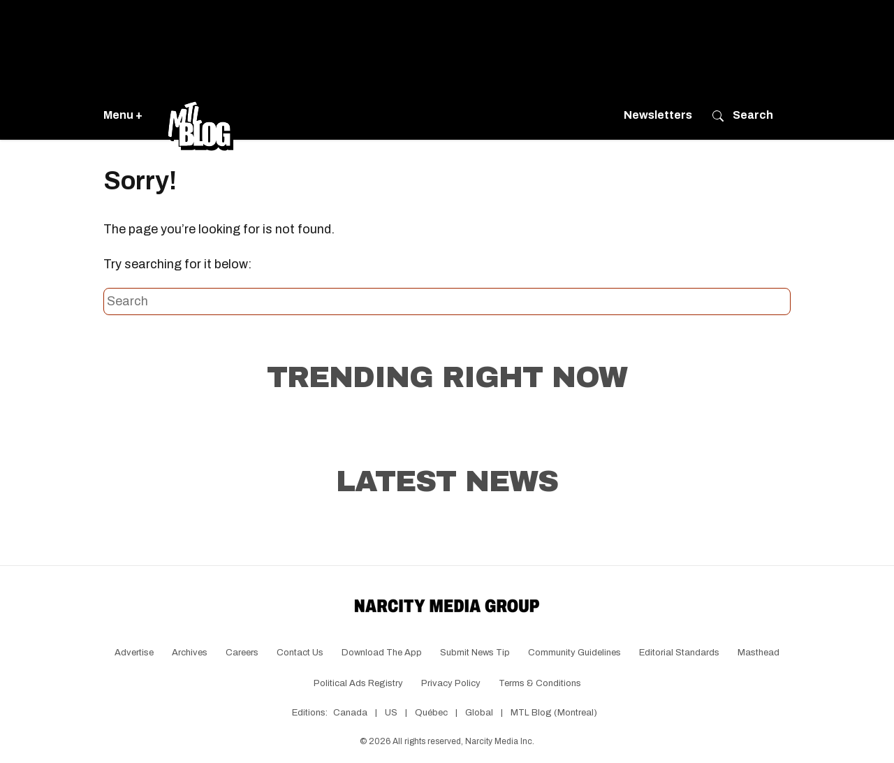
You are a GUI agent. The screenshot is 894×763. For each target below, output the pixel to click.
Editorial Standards (679, 652)
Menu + (122, 115)
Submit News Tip (475, 652)
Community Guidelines (574, 652)
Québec (431, 713)
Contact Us (300, 652)
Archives (189, 652)
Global (479, 713)
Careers (242, 652)
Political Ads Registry (358, 683)
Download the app (382, 652)
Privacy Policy (451, 683)
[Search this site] (447, 301)
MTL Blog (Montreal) (554, 713)
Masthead (758, 652)
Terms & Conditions (540, 683)
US (391, 713)
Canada (350, 713)
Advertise (134, 652)
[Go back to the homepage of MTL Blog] (200, 115)
